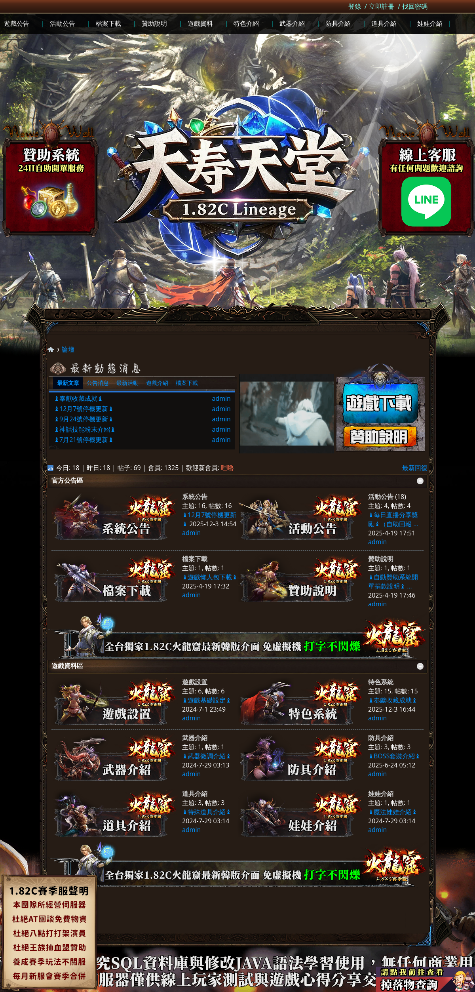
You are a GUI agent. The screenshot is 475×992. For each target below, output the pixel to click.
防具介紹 (380, 737)
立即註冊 (381, 6)
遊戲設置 (194, 682)
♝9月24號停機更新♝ (84, 419)
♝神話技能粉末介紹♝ (85, 429)
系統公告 (194, 496)
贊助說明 (380, 558)
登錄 (354, 6)
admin (221, 398)
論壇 (68, 349)
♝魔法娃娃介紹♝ (392, 811)
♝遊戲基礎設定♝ (206, 700)
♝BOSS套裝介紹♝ (394, 756)
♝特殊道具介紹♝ (206, 811)
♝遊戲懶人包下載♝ (210, 577)
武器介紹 (194, 737)
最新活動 (127, 383)
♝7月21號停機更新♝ (84, 439)
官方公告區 (67, 480)
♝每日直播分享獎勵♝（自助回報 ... (393, 519)
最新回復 (415, 467)
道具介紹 (194, 793)
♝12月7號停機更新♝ (84, 408)
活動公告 (380, 496)
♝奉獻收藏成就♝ (78, 398)
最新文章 (68, 383)
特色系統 (380, 682)
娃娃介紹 (380, 793)
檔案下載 (187, 383)
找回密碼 (415, 6)
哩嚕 (227, 467)
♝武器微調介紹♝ (206, 756)
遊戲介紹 (157, 383)
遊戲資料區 (67, 665)
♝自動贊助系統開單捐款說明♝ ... (393, 581)
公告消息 (98, 383)
